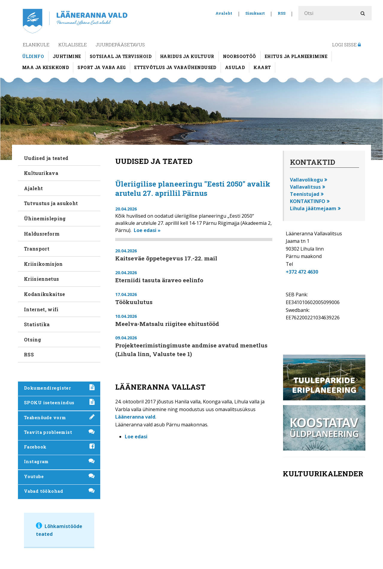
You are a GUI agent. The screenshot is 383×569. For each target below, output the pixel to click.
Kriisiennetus (41, 279)
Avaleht (223, 13)
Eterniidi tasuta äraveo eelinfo (159, 280)
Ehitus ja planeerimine (296, 56)
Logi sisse (346, 45)
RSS (281, 13)
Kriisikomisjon (43, 264)
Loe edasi (136, 436)
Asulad (235, 67)
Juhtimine (67, 56)
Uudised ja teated (46, 158)
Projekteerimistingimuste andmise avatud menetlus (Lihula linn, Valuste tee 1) (191, 349)
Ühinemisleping (45, 218)
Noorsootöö (239, 56)
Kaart (262, 67)
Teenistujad (304, 194)
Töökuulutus (134, 302)
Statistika (37, 324)
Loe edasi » (147, 230)
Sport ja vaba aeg (101, 67)
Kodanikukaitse (44, 294)
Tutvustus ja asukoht (51, 203)
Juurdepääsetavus (120, 45)
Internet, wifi (41, 309)
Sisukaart (255, 13)
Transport (36, 248)
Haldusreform (42, 234)
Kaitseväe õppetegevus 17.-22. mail (166, 258)
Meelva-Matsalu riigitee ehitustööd (167, 323)
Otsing (32, 339)
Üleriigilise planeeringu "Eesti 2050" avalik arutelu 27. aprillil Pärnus (192, 188)
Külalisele (72, 45)
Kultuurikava (41, 173)
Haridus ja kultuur (187, 56)
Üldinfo (33, 56)
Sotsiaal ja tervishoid (120, 56)
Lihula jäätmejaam (313, 208)
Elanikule (36, 45)
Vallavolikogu (306, 179)
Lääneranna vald (135, 417)
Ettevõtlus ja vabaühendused (175, 67)
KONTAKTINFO (307, 201)
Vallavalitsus (305, 187)
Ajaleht (33, 188)
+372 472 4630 (302, 272)
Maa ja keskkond (45, 67)
